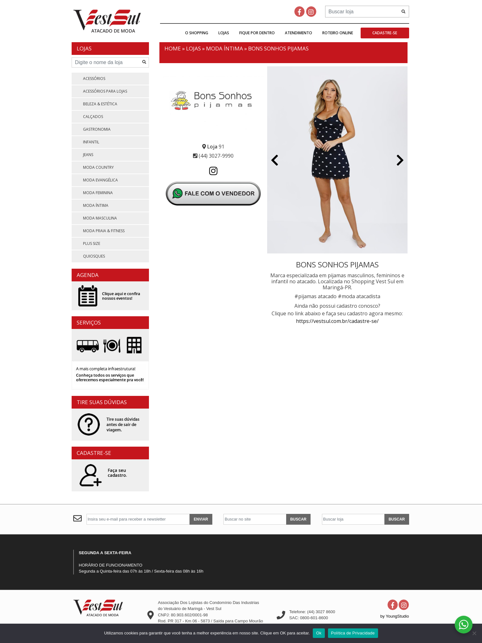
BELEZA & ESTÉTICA (100, 104)
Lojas (223, 33)
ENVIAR (201, 519)
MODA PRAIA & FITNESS (104, 230)
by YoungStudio (394, 616)
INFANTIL (91, 142)
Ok (318, 633)
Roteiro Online (337, 33)
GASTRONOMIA (97, 129)
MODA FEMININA (98, 192)
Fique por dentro (257, 33)
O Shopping (196, 33)
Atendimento (298, 33)
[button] (274, 161)
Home (172, 48)
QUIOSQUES (94, 256)
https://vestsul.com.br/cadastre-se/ (337, 321)
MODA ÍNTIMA (95, 205)
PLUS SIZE (91, 243)
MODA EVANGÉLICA (100, 180)
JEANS (88, 154)
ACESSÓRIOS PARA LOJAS (105, 91)
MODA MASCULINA (100, 218)
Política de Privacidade (353, 633)
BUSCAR (298, 519)
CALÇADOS (93, 116)
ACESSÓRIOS (94, 78)
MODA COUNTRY (98, 167)
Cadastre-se (384, 33)
